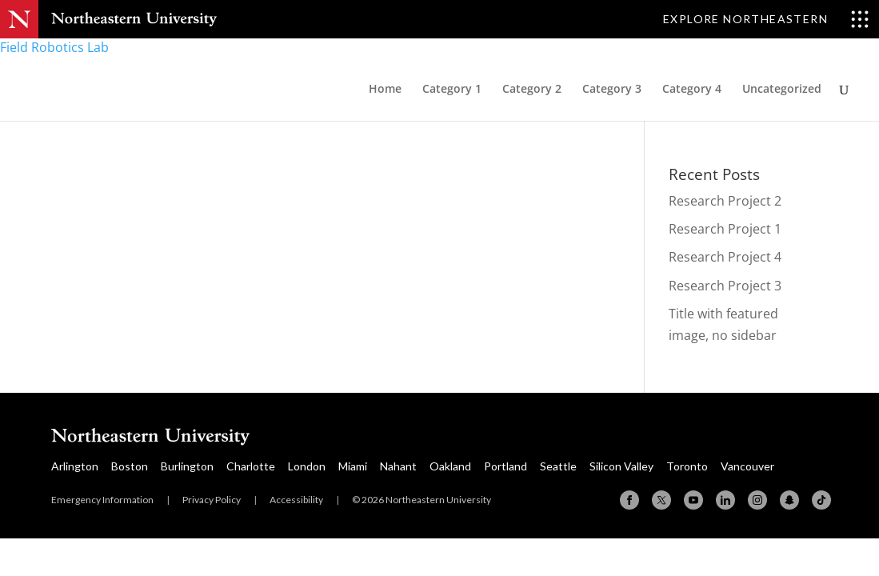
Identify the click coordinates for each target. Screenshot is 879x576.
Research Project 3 (725, 285)
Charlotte (250, 466)
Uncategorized (781, 89)
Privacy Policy (211, 500)
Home (385, 89)
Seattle (558, 466)
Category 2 (531, 89)
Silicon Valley (621, 466)
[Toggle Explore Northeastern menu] (766, 19)
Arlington (74, 466)
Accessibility (296, 500)
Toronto (687, 466)
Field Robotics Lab (54, 47)
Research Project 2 (725, 201)
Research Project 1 (725, 229)
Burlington (187, 466)
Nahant (398, 466)
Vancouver (747, 466)
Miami (352, 466)
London (307, 466)
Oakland (450, 466)
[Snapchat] (789, 500)
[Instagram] (757, 500)
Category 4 (691, 89)
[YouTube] (693, 500)
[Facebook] (629, 500)
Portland (505, 466)
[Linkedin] (725, 500)
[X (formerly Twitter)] (661, 500)
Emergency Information (102, 500)
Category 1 (451, 89)
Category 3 (611, 89)
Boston (129, 466)
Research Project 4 (725, 257)
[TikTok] (821, 500)
